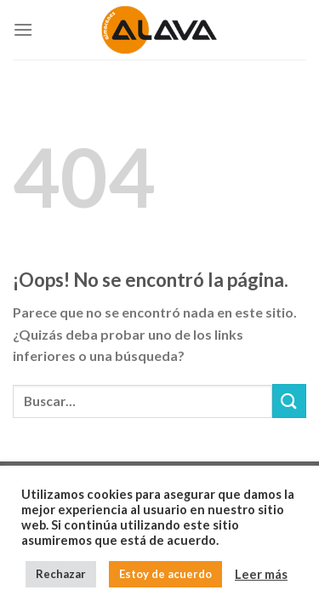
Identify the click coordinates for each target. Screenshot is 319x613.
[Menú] (23, 29)
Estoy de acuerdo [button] (165, 574)
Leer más (261, 574)
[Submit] (289, 400)
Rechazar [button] (61, 574)
